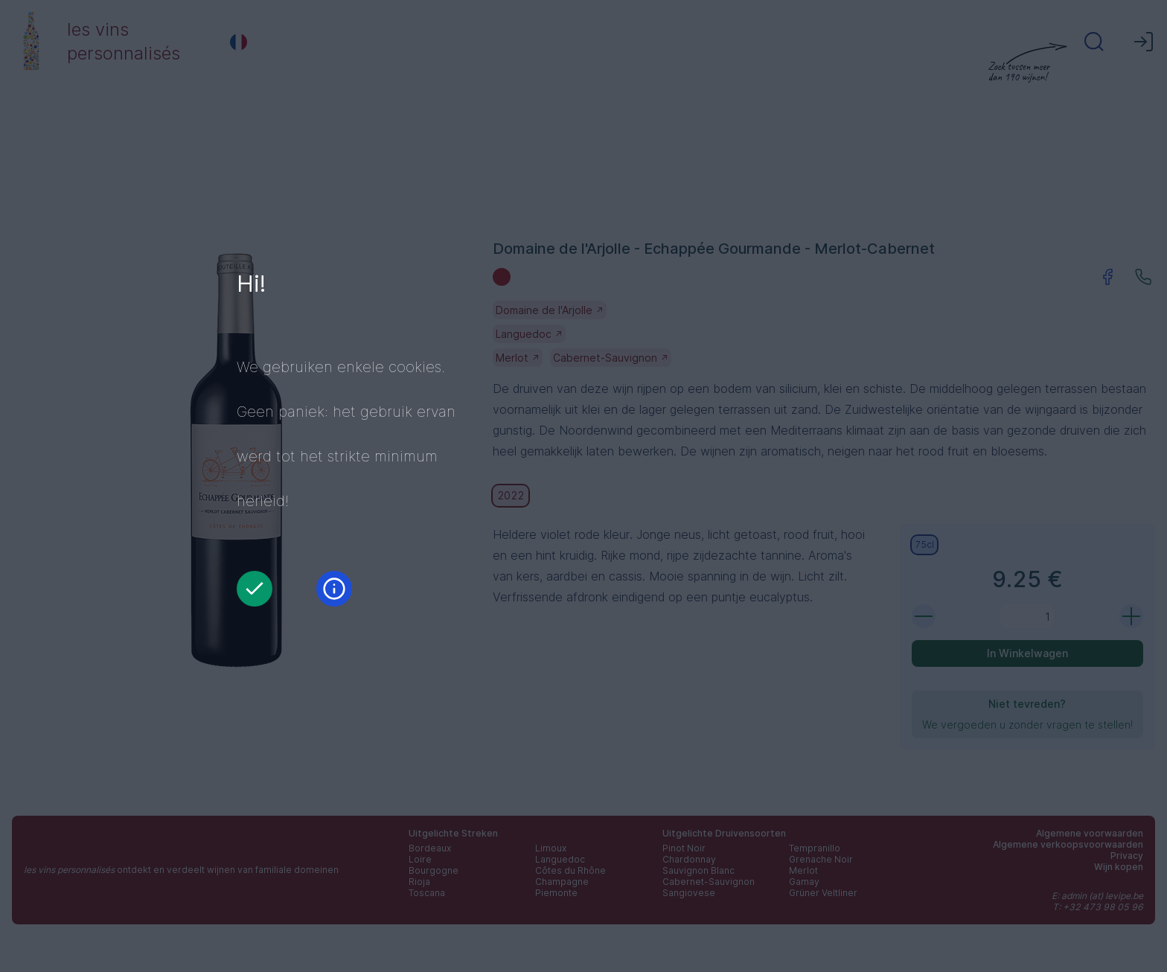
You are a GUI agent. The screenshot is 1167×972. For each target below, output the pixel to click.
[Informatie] (334, 589)
